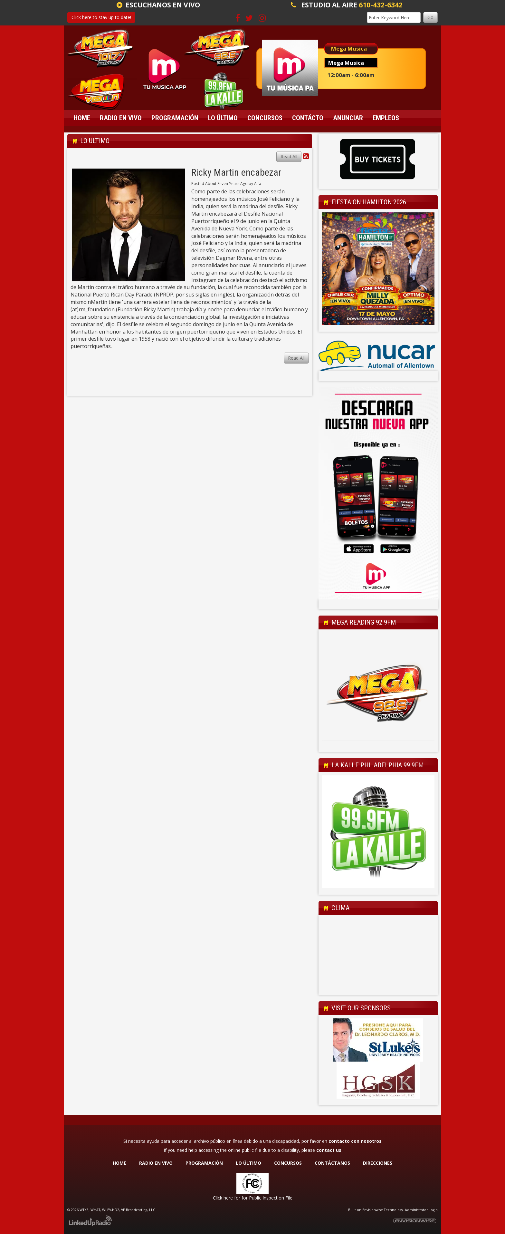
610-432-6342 (381, 4)
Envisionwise (372, 1210)
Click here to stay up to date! (101, 17)
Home (82, 118)
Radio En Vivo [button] (121, 118)
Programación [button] (174, 118)
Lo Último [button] (223, 118)
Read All (289, 156)
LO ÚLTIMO (248, 1163)
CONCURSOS (288, 1163)
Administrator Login (421, 1210)
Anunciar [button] (348, 118)
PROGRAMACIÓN (204, 1163)
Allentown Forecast (378, 988)
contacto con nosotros (355, 1141)
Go (430, 17)
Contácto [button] (307, 118)
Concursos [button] (264, 118)
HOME (119, 1163)
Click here (223, 1198)
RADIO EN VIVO (156, 1163)
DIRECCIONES (377, 1163)
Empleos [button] (386, 118)
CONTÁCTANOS (332, 1163)
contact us (328, 1150)
